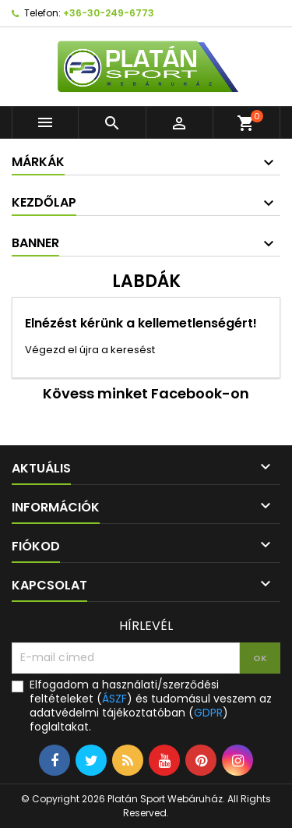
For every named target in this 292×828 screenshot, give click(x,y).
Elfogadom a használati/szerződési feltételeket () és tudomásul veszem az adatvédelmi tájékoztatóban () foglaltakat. (151, 706)
